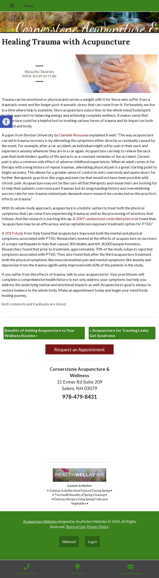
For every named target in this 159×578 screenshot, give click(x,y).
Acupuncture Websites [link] (40, 521)
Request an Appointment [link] (79, 349)
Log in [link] (92, 541)
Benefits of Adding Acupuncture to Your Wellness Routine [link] (40, 333)
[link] (6, 122)
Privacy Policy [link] (97, 526)
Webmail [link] (69, 541)
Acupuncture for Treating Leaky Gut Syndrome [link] (119, 333)
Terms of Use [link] (75, 526)
